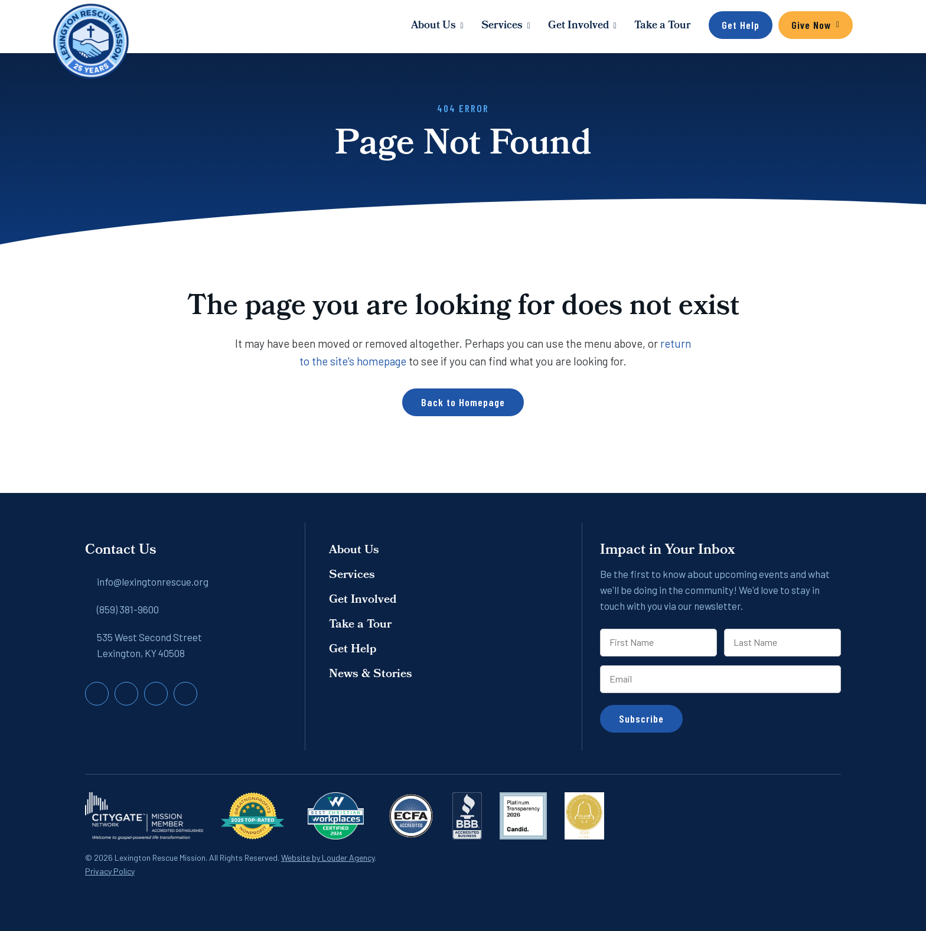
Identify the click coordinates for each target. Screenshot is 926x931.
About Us (433, 26)
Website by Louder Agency (327, 857)
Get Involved (578, 26)
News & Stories (370, 674)
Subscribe (641, 718)
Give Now (811, 24)
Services (502, 26)
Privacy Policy (110, 871)
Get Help (740, 24)
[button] (864, 26)
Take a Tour (662, 26)
